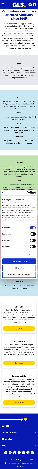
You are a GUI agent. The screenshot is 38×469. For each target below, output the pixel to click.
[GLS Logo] (19, 4)
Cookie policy (20, 460)
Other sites (7, 439)
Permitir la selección (19, 268)
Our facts (19, 328)
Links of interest (9, 432)
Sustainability (19, 402)
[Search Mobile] (30, 4)
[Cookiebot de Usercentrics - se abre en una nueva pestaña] (27, 192)
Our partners (19, 363)
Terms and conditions (13, 463)
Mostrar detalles (26, 255)
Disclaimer (20, 466)
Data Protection (9, 460)
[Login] (34, 4)
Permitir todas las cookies (19, 261)
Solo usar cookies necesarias (19, 275)
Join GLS (5, 426)
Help (4, 445)
